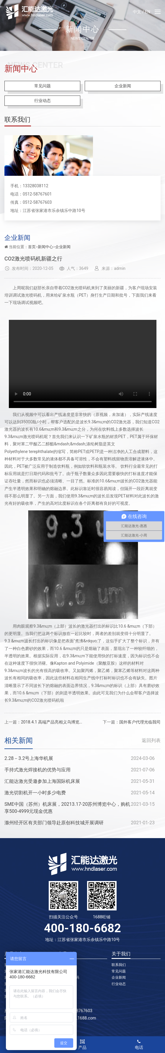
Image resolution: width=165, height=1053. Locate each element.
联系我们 (119, 965)
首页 (32, 247)
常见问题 (42, 85)
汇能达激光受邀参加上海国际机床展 (42, 781)
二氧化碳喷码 (68, 977)
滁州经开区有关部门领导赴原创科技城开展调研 (54, 822)
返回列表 (151, 740)
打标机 (63, 965)
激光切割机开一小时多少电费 (35, 792)
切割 (61, 996)
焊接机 (63, 984)
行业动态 (42, 100)
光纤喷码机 (67, 971)
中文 (137, 11)
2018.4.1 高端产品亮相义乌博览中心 (54, 722)
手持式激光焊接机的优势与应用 (37, 770)
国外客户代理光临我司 (140, 722)
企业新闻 (123, 85)
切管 (61, 990)
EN (147, 11)
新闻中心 (45, 247)
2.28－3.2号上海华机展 (28, 758)
